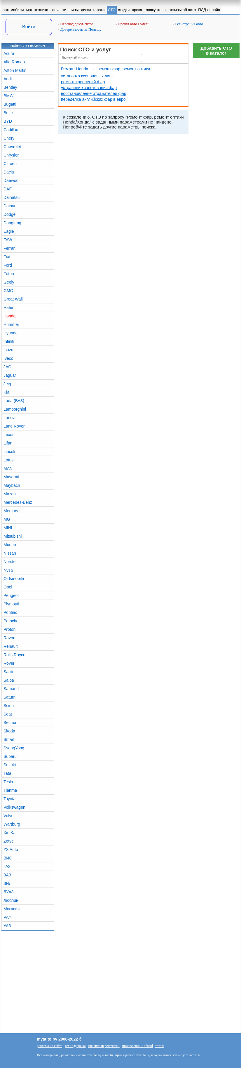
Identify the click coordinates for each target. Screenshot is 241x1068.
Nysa (8, 570)
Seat (8, 714)
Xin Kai (10, 832)
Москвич (12, 909)
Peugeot (11, 595)
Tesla (8, 781)
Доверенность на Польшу (80, 29)
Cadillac (11, 129)
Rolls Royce (14, 654)
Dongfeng (12, 222)
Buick (8, 112)
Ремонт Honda (74, 69)
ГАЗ (7, 866)
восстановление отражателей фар (93, 93)
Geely (9, 282)
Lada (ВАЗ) (14, 400)
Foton (9, 273)
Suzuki (10, 765)
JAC (7, 366)
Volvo (8, 815)
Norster (10, 561)
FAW (8, 239)
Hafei (8, 307)
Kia (6, 392)
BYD (8, 121)
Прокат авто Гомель (132, 24)
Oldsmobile (14, 578)
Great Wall (13, 299)
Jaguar (10, 375)
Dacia (9, 172)
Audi (8, 79)
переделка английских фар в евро (93, 99)
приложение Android (137, 1046)
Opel (8, 587)
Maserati (11, 477)
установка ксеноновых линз (87, 76)
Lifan (8, 443)
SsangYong (14, 748)
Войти (28, 26)
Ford (8, 265)
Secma (10, 722)
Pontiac (10, 612)
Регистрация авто (188, 24)
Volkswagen (14, 807)
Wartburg (12, 824)
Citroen (10, 163)
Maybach (12, 485)
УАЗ (7, 925)
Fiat (7, 256)
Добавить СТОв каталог (216, 50)
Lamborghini (15, 409)
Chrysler (11, 155)
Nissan (10, 553)
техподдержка (75, 1046)
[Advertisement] (216, 148)
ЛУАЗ (9, 892)
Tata (7, 773)
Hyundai (11, 333)
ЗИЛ (8, 883)
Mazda (10, 494)
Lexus (9, 434)
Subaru (10, 756)
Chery (9, 138)
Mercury (11, 510)
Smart (9, 739)
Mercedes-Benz (18, 502)
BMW (8, 95)
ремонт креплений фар (83, 81)
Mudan (10, 544)
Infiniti (9, 341)
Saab (8, 671)
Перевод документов (75, 24)
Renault (11, 646)
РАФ (8, 917)
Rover (9, 663)
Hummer (11, 324)
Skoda (9, 731)
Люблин (11, 900)
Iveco (8, 358)
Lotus (8, 460)
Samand (11, 688)
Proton (9, 629)
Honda (9, 316)
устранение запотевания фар (89, 87)
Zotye (9, 841)
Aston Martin (15, 70)
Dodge (9, 214)
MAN (8, 468)
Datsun (10, 206)
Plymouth (12, 604)
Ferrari (9, 248)
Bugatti (10, 104)
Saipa (9, 680)
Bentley (10, 87)
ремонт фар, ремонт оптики (123, 69)
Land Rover (14, 426)
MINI (8, 527)
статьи (159, 1046)
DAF (8, 189)
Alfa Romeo (14, 62)
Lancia (9, 417)
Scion (9, 705)
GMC (8, 290)
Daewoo (11, 180)
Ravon (9, 637)
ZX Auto (11, 849)
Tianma (10, 790)
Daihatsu (12, 197)
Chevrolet (12, 146)
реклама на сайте (49, 1046)
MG (7, 519)
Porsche (11, 621)
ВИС (8, 858)
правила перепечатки (103, 1046)
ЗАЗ (7, 875)
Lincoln (10, 451)
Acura (9, 53)
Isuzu (8, 350)
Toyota (9, 798)
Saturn (9, 697)
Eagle (9, 231)
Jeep (8, 383)
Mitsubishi (13, 536)
